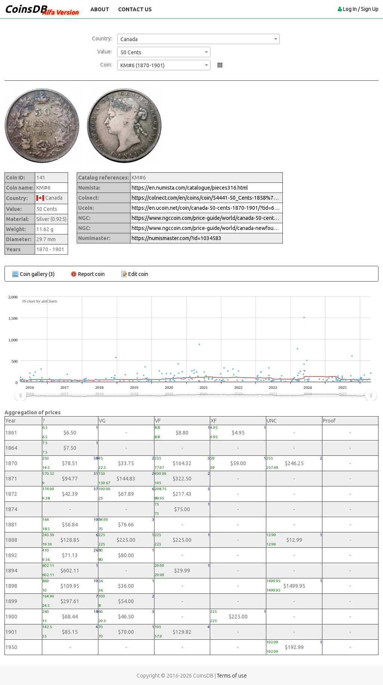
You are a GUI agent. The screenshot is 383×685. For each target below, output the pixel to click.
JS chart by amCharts (39, 301)
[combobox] (198, 39)
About (100, 9)
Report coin (91, 274)
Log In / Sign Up (361, 9)
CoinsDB (25, 9)
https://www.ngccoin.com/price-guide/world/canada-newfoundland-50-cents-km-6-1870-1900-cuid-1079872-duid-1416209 (206, 228)
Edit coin (138, 274)
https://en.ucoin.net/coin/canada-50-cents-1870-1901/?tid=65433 (206, 208)
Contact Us (134, 9)
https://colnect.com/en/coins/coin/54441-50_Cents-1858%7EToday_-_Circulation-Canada (206, 198)
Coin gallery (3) (37, 274)
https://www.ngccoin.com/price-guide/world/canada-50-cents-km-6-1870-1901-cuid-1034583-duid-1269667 (206, 218)
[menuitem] (195, 395)
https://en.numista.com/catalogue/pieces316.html (190, 188)
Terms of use (232, 676)
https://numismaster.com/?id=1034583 (176, 238)
